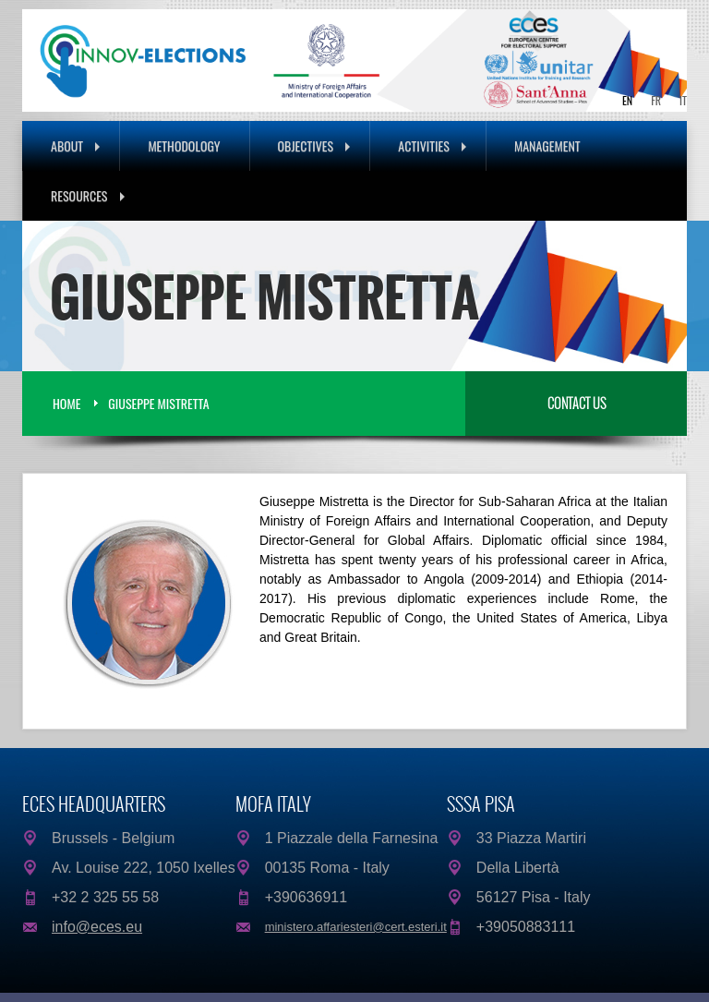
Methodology (184, 145)
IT (683, 100)
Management (547, 145)
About (75, 145)
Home (66, 403)
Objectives (314, 145)
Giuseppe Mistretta (158, 403)
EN (627, 100)
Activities (432, 145)
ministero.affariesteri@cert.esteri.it (356, 927)
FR (656, 100)
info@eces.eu (97, 927)
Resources (88, 195)
